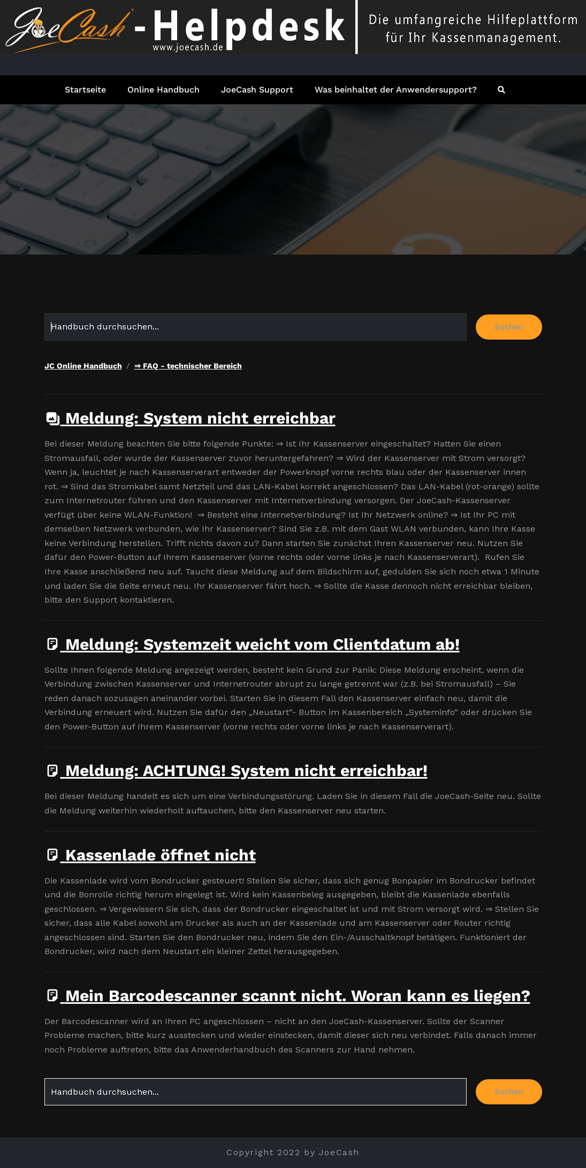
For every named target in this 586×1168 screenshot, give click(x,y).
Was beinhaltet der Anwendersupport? (396, 89)
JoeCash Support (257, 89)
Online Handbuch (163, 89)
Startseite (85, 89)
